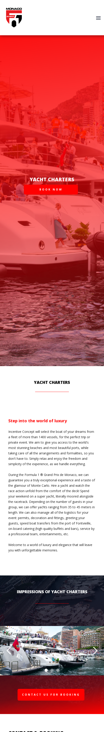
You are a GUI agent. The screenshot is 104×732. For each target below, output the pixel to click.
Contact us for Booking (51, 695)
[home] (13, 18)
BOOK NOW (51, 189)
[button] (98, 17)
